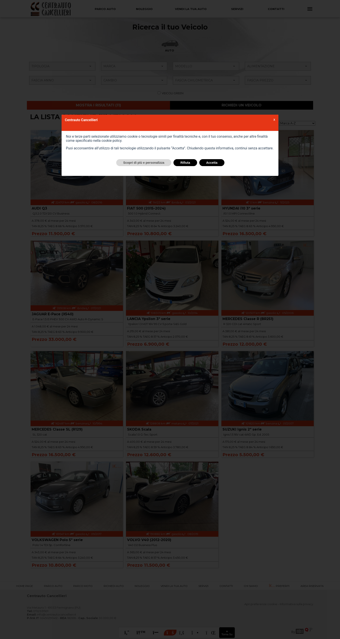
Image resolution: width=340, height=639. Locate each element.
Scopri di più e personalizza (143, 162)
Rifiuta (185, 162)
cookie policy (111, 141)
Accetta (211, 162)
